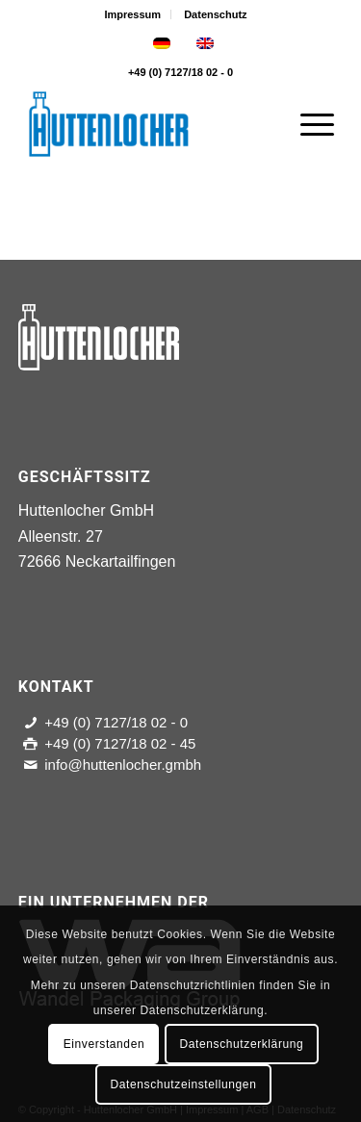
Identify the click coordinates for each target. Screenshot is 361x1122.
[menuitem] (132, 14)
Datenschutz (215, 14)
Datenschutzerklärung (242, 1044)
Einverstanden (104, 1044)
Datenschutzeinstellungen (184, 1084)
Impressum (132, 14)
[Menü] (307, 124)
